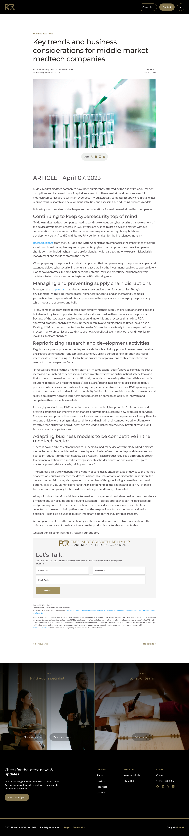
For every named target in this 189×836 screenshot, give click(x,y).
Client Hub (147, 7)
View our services (62, 737)
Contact (167, 7)
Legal (67, 827)
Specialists (38, 7)
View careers (141, 737)
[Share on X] (91, 156)
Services (52, 7)
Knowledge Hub (96, 7)
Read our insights (17, 797)
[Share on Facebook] (95, 156)
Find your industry (33, 737)
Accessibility (79, 827)
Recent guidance (43, 242)
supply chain (58, 289)
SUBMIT (47, 590)
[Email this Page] (104, 156)
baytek (180, 827)
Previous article (42, 643)
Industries (66, 7)
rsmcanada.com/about (41, 628)
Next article (148, 643)
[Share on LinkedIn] (100, 156)
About (25, 7)
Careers (79, 7)
